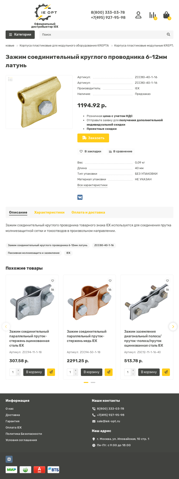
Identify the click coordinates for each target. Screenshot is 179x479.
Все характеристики (92, 185)
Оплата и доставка (88, 212)
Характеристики (49, 212)
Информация (17, 401)
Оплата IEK (14, 427)
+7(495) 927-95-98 (108, 17)
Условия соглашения (21, 440)
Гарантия (12, 421)
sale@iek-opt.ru (108, 421)
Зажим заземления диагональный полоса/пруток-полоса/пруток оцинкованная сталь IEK (143, 339)
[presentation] (6, 327)
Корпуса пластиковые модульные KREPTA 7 (141, 45)
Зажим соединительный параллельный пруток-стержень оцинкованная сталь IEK (29, 339)
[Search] (106, 34)
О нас (10, 408)
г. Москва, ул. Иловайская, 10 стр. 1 (123, 439)
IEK (137, 88)
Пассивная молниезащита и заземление (33, 253)
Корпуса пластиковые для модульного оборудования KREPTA (60, 45)
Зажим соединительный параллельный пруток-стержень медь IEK (87, 336)
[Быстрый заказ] (51, 372)
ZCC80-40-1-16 (104, 245)
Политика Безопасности (24, 433)
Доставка (13, 415)
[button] (86, 382)
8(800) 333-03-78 (108, 12)
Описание (18, 212)
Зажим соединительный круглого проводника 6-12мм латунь (47, 245)
